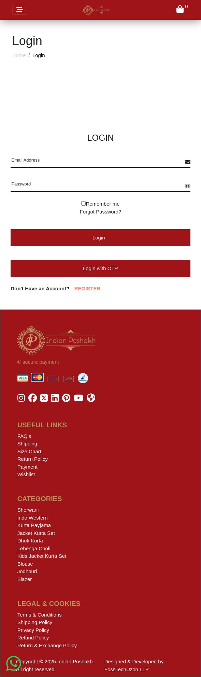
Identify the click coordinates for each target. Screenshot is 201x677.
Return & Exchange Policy (47, 645)
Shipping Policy (35, 622)
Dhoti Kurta (30, 540)
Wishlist (26, 474)
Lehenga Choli (34, 548)
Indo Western (32, 518)
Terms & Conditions (39, 615)
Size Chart (29, 451)
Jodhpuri (27, 571)
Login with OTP (100, 268)
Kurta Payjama (34, 525)
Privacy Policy (33, 630)
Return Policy (32, 459)
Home (19, 55)
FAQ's (24, 436)
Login (98, 237)
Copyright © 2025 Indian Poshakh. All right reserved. (55, 665)
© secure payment (38, 362)
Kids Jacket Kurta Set (41, 556)
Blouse (25, 564)
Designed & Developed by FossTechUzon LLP (133, 665)
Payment (27, 467)
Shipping (27, 443)
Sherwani (28, 510)
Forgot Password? (100, 212)
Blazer (24, 579)
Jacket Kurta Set (36, 533)
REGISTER (87, 288)
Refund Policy (33, 637)
